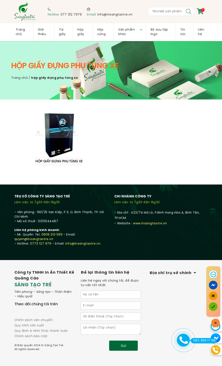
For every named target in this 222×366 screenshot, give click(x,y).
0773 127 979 (40, 233)
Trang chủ (19, 78)
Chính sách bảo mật (31, 326)
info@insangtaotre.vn (114, 14)
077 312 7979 (71, 14)
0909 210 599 (52, 224)
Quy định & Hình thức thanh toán (41, 320)
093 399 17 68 (203, 340)
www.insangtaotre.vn (150, 213)
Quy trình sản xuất (29, 315)
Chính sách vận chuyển (33, 310)
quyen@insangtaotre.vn (33, 228)
